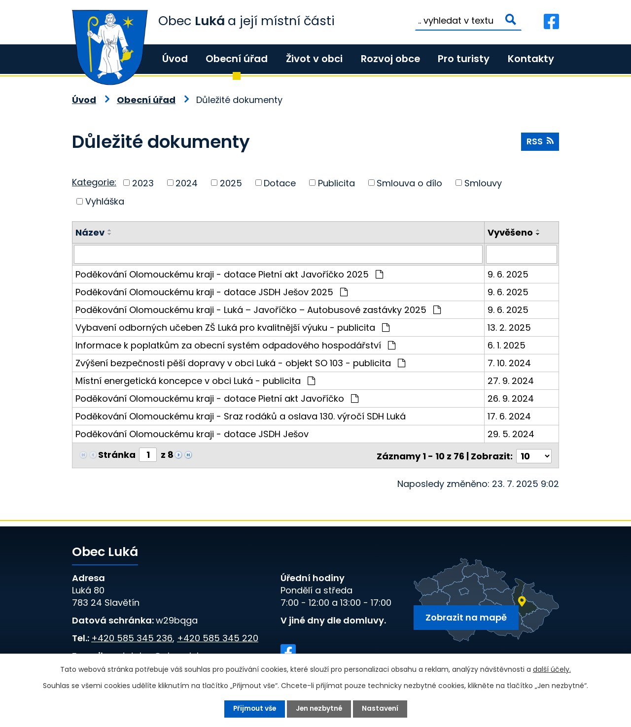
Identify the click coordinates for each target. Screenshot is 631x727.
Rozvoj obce (390, 59)
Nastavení (381, 709)
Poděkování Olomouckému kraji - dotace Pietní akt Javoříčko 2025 (229, 274)
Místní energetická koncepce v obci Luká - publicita (195, 381)
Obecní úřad (237, 59)
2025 (231, 182)
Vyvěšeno (510, 232)
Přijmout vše (253, 709)
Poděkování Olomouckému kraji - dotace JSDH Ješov (192, 434)
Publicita (336, 182)
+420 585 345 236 (132, 636)
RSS (540, 142)
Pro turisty (464, 59)
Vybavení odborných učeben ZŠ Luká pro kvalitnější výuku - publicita (232, 327)
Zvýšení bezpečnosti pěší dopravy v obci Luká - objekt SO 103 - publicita (240, 363)
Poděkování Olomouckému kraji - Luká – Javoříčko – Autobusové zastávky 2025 (258, 310)
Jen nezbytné (319, 709)
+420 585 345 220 (217, 636)
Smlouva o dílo (409, 182)
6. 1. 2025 (507, 345)
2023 (143, 182)
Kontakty (531, 59)
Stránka (117, 455)
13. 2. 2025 (509, 327)
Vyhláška (104, 201)
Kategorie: (94, 182)
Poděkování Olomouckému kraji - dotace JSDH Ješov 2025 (211, 292)
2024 (186, 182)
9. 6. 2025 (508, 274)
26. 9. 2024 (511, 398)
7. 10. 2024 (509, 363)
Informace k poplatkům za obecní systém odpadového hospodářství (235, 345)
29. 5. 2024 (511, 434)
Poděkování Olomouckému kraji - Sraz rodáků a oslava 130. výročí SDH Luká (240, 416)
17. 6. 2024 (509, 416)
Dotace (280, 182)
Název (90, 232)
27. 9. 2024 (511, 381)
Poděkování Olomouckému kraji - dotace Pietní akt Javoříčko (216, 398)
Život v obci (314, 59)
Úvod (175, 59)
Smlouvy (483, 182)
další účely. (552, 669)
